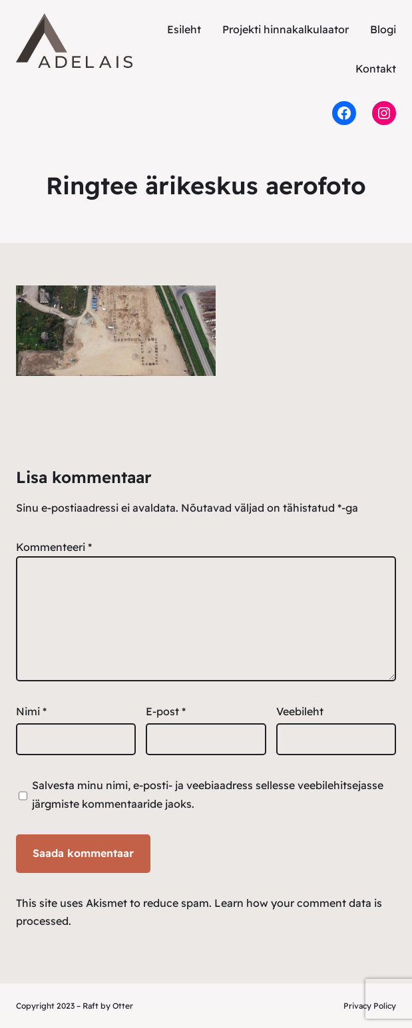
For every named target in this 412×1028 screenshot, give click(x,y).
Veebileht (299, 711)
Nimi (31, 711)
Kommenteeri (54, 547)
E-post (166, 711)
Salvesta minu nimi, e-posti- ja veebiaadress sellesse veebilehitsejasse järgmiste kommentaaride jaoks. (207, 794)
